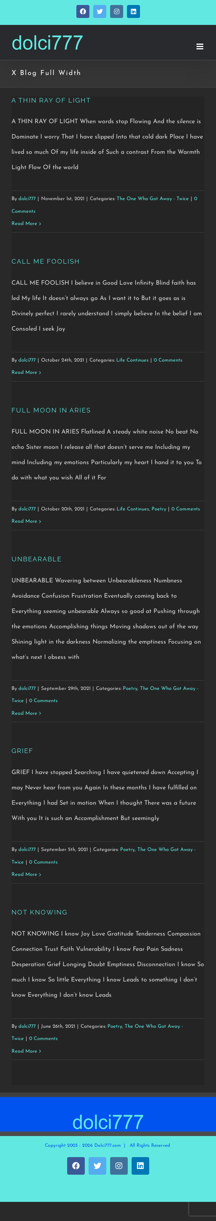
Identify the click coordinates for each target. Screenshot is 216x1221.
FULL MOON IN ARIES (51, 410)
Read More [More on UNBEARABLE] (24, 713)
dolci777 (27, 198)
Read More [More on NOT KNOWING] (24, 1051)
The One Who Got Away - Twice (153, 198)
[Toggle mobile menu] (200, 46)
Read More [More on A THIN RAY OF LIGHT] (24, 223)
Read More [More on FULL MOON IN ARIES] (24, 521)
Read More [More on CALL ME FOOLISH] (24, 372)
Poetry (159, 509)
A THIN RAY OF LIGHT (51, 100)
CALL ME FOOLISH (46, 261)
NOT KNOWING (40, 912)
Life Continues (132, 360)
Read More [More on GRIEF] (24, 874)
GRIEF (22, 751)
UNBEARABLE (37, 559)
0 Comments (168, 360)
